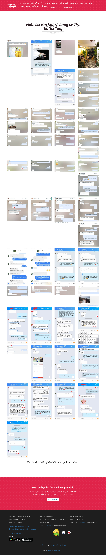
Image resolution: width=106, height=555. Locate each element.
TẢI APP (44, 6)
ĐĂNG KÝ (54, 7)
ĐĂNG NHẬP (68, 7)
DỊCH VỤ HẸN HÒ (51, 3)
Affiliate (43, 545)
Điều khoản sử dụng (58, 545)
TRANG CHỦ (24, 3)
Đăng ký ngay (53, 499)
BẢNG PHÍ (64, 3)
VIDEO (21, 6)
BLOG (28, 6)
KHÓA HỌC (74, 3)
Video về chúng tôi (16, 533)
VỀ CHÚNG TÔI (36, 3)
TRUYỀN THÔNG (86, 3)
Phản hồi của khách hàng (19, 527)
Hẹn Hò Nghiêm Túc (55, 550)
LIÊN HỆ (35, 6)
